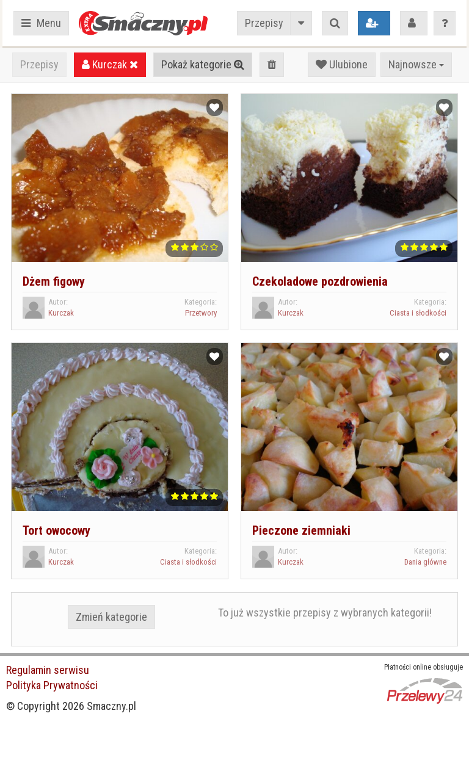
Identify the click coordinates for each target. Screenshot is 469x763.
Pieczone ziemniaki (301, 530)
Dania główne (425, 561)
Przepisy (264, 22)
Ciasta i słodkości (418, 312)
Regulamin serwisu (47, 670)
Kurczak (110, 64)
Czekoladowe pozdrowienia (320, 281)
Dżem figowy (54, 281)
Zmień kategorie (111, 616)
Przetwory (201, 312)
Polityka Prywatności (52, 685)
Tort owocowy (56, 530)
